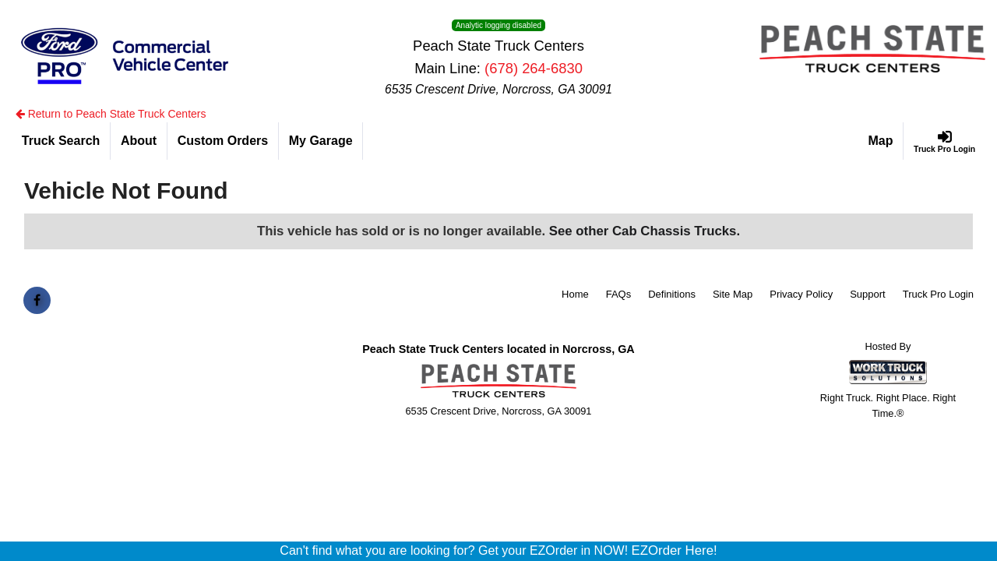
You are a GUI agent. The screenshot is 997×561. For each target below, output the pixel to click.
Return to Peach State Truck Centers (111, 114)
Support (868, 294)
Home (575, 294)
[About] (139, 141)
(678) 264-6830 (533, 68)
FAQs (619, 294)
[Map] (881, 141)
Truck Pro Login (938, 294)
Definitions (672, 294)
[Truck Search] (61, 141)
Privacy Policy (801, 294)
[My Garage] (321, 141)
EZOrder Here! (674, 550)
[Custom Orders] (223, 141)
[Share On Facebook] (37, 301)
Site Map (732, 294)
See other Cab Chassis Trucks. (644, 231)
